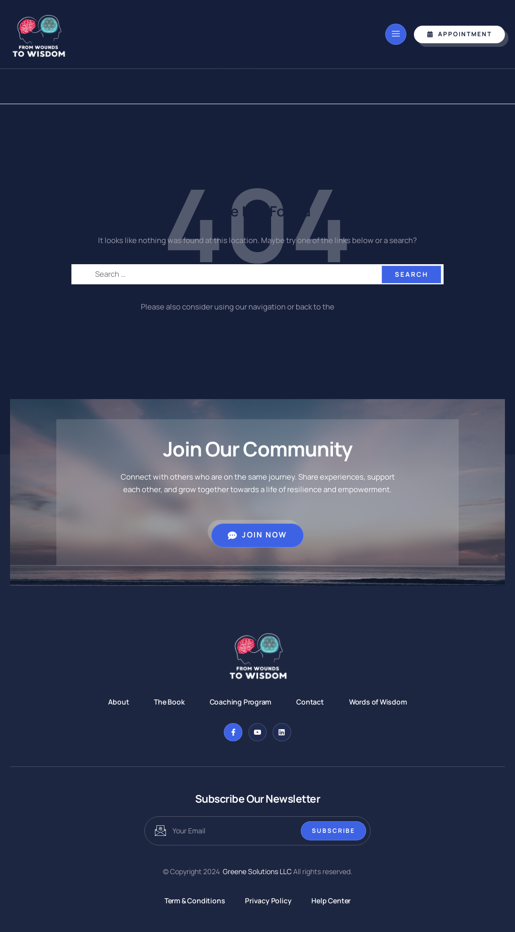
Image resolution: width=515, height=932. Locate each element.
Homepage (355, 306)
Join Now (257, 534)
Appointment (459, 34)
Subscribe (333, 830)
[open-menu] (395, 34)
